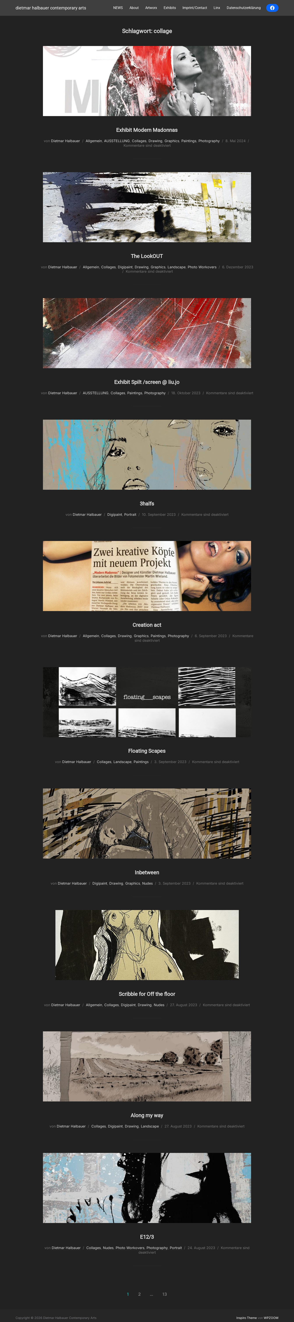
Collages (139, 140)
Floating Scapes (147, 747)
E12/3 (147, 1232)
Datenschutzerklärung (244, 8)
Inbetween (147, 868)
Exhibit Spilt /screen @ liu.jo (147, 380)
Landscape (177, 266)
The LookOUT (147, 254)
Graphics (172, 140)
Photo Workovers (202, 266)
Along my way (146, 1111)
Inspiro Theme (246, 1314)
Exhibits (170, 8)
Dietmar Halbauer (65, 140)
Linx (217, 8)
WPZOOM (271, 1314)
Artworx (151, 8)
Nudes (147, 880)
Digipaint (125, 266)
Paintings (188, 140)
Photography (209, 140)
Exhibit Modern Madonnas (146, 128)
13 (165, 1290)
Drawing (155, 140)
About (134, 8)
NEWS (118, 8)
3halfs (147, 501)
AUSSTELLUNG (117, 140)
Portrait (130, 513)
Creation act (147, 622)
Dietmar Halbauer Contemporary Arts (49, 8)
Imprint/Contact (194, 8)
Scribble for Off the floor (147, 989)
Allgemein (94, 140)
